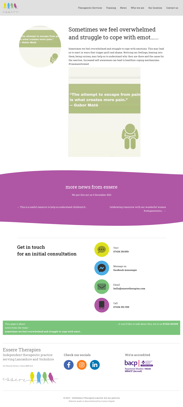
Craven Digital (108, 401)
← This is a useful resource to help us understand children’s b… (52, 207)
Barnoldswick (91, 401)
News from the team (16, 327)
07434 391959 (170, 323)
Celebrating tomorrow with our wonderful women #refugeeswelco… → (138, 209)
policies (116, 398)
